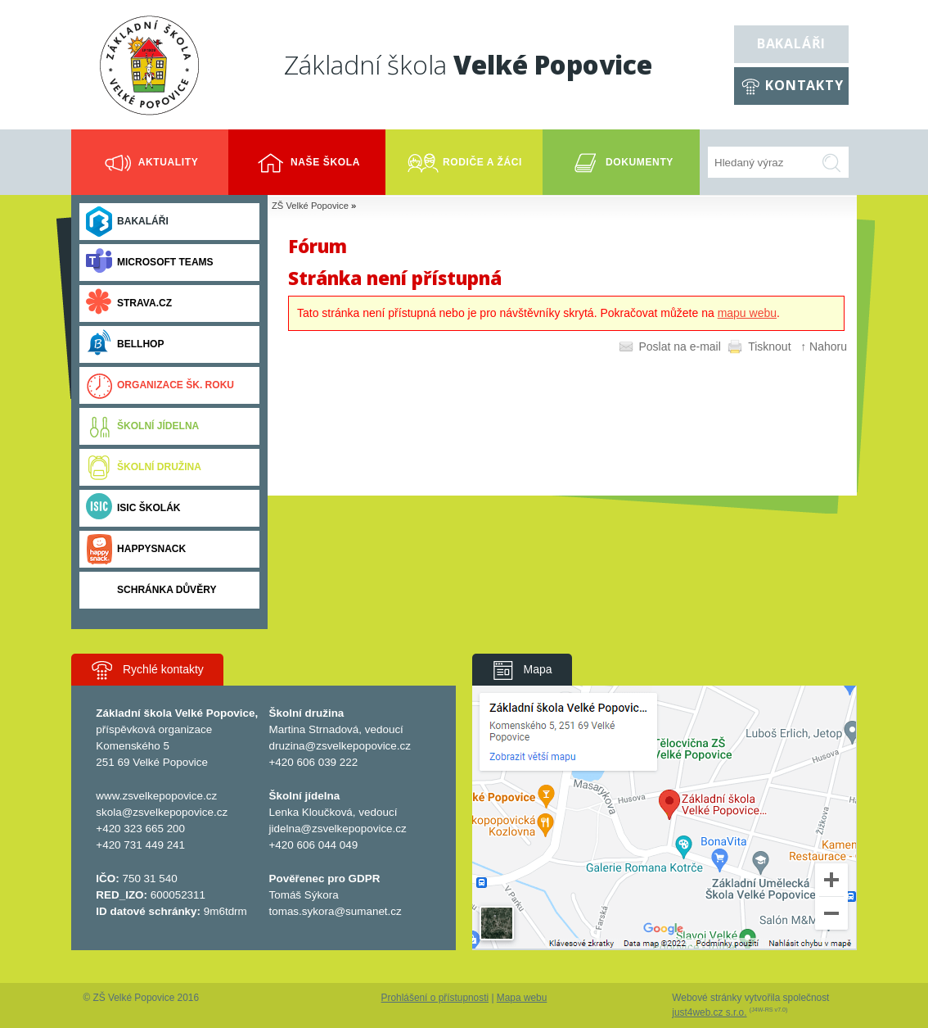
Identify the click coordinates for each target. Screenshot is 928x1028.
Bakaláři (791, 43)
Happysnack (136, 549)
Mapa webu (522, 997)
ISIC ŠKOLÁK (133, 508)
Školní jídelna (142, 426)
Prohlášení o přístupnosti (435, 997)
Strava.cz (129, 303)
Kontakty (804, 85)
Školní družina (143, 467)
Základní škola (468, 64)
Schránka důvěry (151, 590)
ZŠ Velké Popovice (310, 206)
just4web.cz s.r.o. (709, 1012)
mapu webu (747, 312)
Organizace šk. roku (160, 385)
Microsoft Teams (150, 262)
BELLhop (125, 344)
